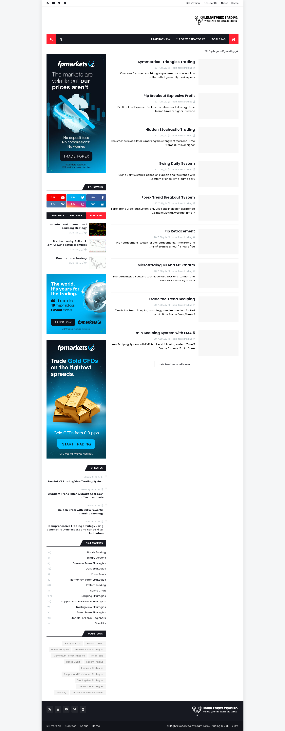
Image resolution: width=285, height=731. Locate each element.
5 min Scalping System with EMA (165, 332)
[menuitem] (233, 39)
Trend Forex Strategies (76, 613)
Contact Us (210, 3)
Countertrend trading (71, 258)
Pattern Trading (76, 585)
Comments (56, 215)
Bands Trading (76, 552)
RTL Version (193, 3)
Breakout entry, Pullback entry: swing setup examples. (67, 243)
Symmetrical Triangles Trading (166, 61)
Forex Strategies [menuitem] (192, 39)
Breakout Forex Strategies (76, 563)
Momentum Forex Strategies (76, 580)
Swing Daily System (177, 163)
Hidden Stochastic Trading (170, 129)
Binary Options (76, 558)
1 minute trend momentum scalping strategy (68, 226)
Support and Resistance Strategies (76, 602)
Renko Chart (76, 591)
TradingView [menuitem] (160, 39)
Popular (96, 215)
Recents (76, 215)
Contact (70, 726)
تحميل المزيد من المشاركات (175, 364)
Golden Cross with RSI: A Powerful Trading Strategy (81, 511)
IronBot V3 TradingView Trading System (76, 481)
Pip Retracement (179, 231)
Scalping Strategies (76, 596)
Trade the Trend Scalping (172, 298)
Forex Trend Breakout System (168, 197)
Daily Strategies (76, 569)
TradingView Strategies (76, 607)
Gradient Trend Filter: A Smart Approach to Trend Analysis (76, 495)
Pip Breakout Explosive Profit (169, 95)
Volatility (76, 623)
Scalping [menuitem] (218, 39)
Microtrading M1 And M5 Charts (166, 265)
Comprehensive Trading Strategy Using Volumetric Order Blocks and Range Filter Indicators (75, 529)
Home (234, 3)
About (224, 3)
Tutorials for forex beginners (76, 618)
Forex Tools (76, 574)
